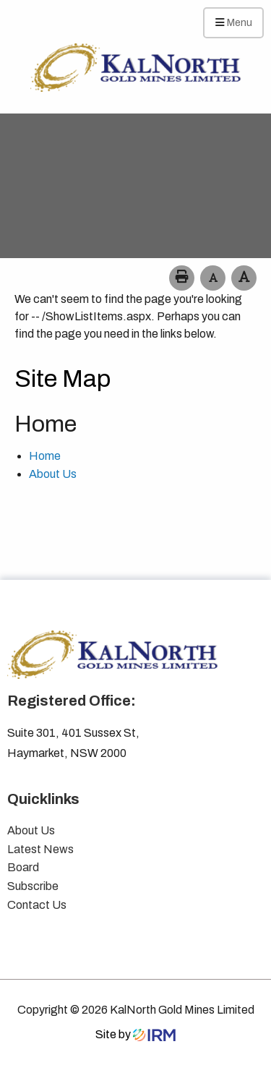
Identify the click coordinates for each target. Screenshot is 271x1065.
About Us (53, 474)
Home (45, 456)
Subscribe (33, 886)
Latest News (40, 849)
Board (23, 867)
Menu (233, 22)
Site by (135, 1034)
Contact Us (36, 905)
